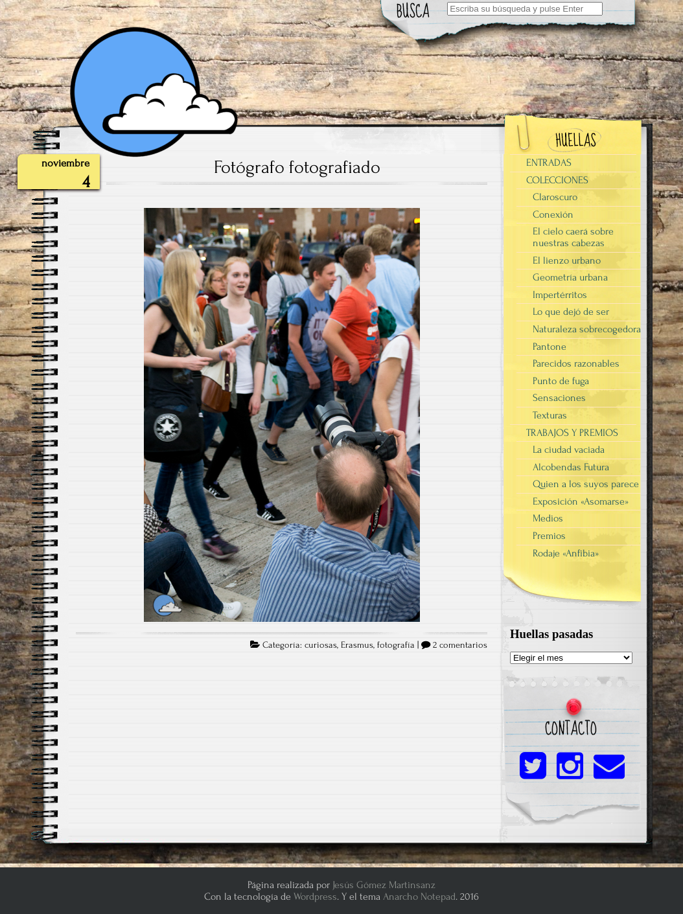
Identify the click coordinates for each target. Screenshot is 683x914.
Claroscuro (555, 197)
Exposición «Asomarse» (581, 501)
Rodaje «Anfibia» (566, 553)
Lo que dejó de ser (571, 311)
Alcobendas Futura (571, 467)
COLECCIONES (557, 180)
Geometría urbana (570, 277)
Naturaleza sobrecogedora (587, 329)
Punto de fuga (561, 381)
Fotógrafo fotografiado (297, 167)
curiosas (321, 645)
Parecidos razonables (576, 363)
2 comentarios (460, 645)
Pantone (549, 346)
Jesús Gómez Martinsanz (383, 885)
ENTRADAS (549, 162)
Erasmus (357, 645)
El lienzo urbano (567, 260)
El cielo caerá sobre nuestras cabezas (573, 237)
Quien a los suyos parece (586, 484)
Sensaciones (559, 398)
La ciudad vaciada (569, 449)
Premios (549, 536)
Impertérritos (560, 295)
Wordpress (315, 896)
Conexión (553, 214)
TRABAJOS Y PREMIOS (572, 433)
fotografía (396, 645)
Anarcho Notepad (419, 896)
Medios (548, 518)
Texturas (550, 415)
